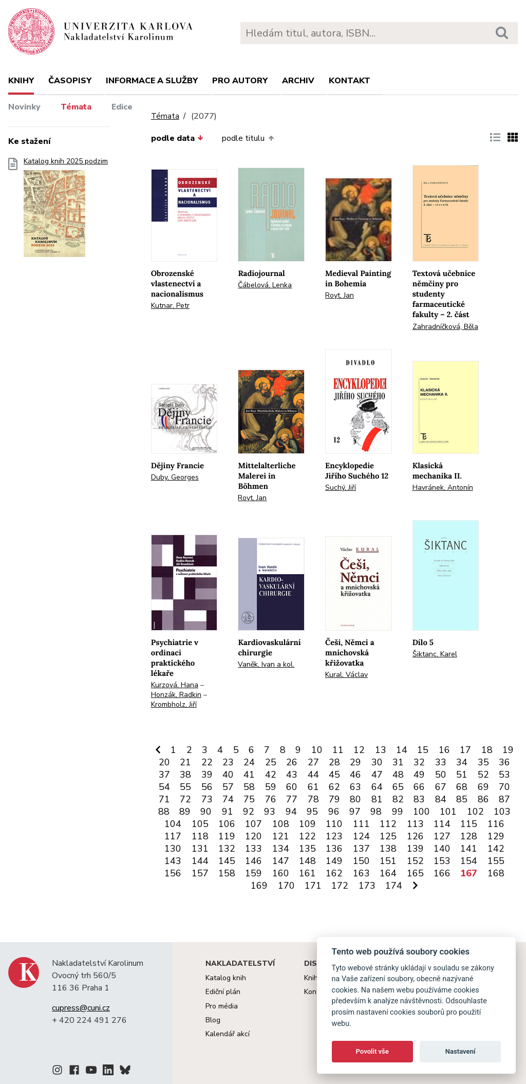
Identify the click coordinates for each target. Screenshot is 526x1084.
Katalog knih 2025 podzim (66, 210)
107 (253, 824)
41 (249, 774)
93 (269, 811)
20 (164, 762)
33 (440, 762)
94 (291, 811)
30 (377, 762)
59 (270, 787)
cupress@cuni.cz (81, 1008)
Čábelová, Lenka (265, 285)
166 (442, 873)
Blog (212, 1020)
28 (334, 762)
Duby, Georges (175, 477)
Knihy (21, 80)
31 (398, 762)
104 (172, 824)
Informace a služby (152, 80)
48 (398, 774)
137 (361, 848)
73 (207, 799)
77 (291, 799)
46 (355, 774)
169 (259, 885)
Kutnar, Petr (170, 305)
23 (228, 762)
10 (317, 750)
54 (164, 787)
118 (200, 836)
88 (164, 811)
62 (334, 787)
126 (415, 836)
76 (270, 799)
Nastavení (460, 1051)
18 (487, 750)
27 (313, 762)
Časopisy (69, 80)
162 (334, 873)
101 (448, 811)
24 (249, 762)
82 (398, 799)
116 (495, 824)
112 (388, 824)
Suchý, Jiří (340, 487)
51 (461, 774)
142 (495, 848)
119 (226, 836)
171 (313, 885)
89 (185, 811)
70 (504, 787)
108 (280, 824)
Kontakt (349, 80)
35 (483, 762)
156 (172, 873)
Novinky (24, 107)
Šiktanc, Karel (434, 654)
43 (291, 774)
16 (444, 750)
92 (248, 811)
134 (280, 848)
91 (227, 811)
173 (367, 885)
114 (442, 824)
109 (307, 824)
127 (442, 836)
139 (415, 848)
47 (377, 774)
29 (355, 762)
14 (401, 750)
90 (206, 811)
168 (495, 873)
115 (468, 824)
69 (483, 787)
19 (508, 750)
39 (207, 774)
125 (388, 836)
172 (339, 885)
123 (334, 836)
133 (253, 848)
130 (172, 848)
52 (483, 774)
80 (355, 799)
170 (286, 885)
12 (359, 750)
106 (226, 824)
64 (377, 787)
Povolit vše (372, 1051)
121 (280, 836)
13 (380, 750)
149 (334, 861)
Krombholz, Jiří (174, 704)
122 (307, 836)
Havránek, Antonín (442, 487)
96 (334, 811)
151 (388, 861)
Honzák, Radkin (176, 695)
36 (504, 762)
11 (338, 750)
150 (361, 861)
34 (461, 762)
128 (468, 836)
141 (468, 848)
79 (334, 799)
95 (312, 811)
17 (465, 750)
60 (291, 787)
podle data (177, 138)
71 (164, 799)
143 (172, 861)
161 (307, 873)
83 (419, 799)
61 (313, 787)
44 (313, 774)
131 (200, 848)
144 (200, 861)
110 (334, 824)
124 (361, 836)
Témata (76, 107)
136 (334, 848)
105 (200, 824)
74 (228, 799)
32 (419, 762)
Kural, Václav (346, 674)
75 (249, 799)
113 (415, 824)
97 (355, 811)
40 (228, 774)
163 (361, 873)
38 (185, 774)
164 (388, 873)
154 (468, 861)
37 (164, 774)
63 (355, 787)
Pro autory (240, 80)
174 (393, 885)
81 (377, 799)
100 (421, 811)
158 (226, 873)
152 (415, 861)
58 (249, 787)
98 (376, 811)
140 (442, 848)
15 (422, 750)
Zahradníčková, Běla (445, 327)
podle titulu (247, 138)
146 (253, 861)
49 (419, 774)
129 (495, 836)
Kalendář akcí (227, 1034)
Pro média (221, 1006)
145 (226, 861)
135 (307, 848)
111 (361, 824)
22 (207, 762)
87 (504, 799)
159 (253, 873)
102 (475, 811)
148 (307, 861)
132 (226, 848)
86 (483, 799)
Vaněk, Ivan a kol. (266, 664)
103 (502, 811)
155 (495, 861)
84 (440, 799)
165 (415, 873)
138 (388, 848)
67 (440, 787)
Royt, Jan (339, 295)
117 (172, 836)
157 (200, 873)
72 (185, 799)
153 (442, 861)
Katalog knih (225, 978)
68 (461, 787)
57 (228, 787)
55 (185, 787)
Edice (122, 107)
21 (185, 762)
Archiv (298, 80)
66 (419, 787)
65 (398, 787)
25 (270, 762)
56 (207, 787)
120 (253, 836)
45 (334, 774)
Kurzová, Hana (174, 685)
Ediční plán (222, 992)
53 (504, 774)
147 (280, 861)
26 (291, 762)
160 (280, 873)
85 (461, 799)
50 (440, 774)
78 (313, 799)
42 (270, 774)
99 (397, 811)
